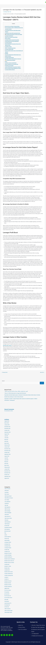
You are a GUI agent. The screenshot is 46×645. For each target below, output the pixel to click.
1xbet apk (6, 505)
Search (3, 380)
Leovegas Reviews (8, 42)
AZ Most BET (6, 525)
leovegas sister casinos (7, 345)
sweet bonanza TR (7, 603)
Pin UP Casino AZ (7, 595)
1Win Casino (6, 494)
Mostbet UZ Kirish (7, 582)
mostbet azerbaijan (8, 555)
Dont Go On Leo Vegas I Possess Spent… (12, 26)
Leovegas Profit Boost (9, 35)
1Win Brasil (6, 490)
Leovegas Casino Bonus (9, 57)
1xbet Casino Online (8, 518)
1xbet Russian (7, 523)
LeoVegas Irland (6, 11)
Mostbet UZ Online (7, 584)
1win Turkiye (6, 499)
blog (5, 532)
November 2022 (7, 450)
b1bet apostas (7, 529)
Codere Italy (6, 538)
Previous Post (4, 372)
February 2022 (7, 467)
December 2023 (7, 426)
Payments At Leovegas (9, 65)
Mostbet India (7, 568)
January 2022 (6, 469)
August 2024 (6, 421)
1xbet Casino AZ (7, 516)
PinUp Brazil (6, 601)
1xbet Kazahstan (7, 521)
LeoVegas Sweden (7, 547)
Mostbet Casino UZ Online (9, 562)
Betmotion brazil (7, 531)
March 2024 (6, 422)
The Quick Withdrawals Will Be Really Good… (13, 54)
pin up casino (6, 593)
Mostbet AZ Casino (8, 553)
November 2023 (7, 428)
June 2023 (6, 437)
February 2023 (7, 445)
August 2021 (6, 478)
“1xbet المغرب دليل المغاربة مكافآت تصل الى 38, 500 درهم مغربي (16, 391)
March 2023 (6, 443)
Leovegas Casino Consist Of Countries (12, 39)
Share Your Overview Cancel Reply (11, 37)
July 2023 (6, 435)
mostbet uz (6, 579)
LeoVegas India (7, 544)
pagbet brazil (6, 588)
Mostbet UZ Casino (8, 580)
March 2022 (6, 465)
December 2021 (7, 470)
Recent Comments (9, 409)
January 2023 (6, 446)
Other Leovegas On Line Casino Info (11, 64)
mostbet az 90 (7, 551)
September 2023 (7, 432)
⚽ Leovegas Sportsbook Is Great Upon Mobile (13, 34)
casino (5, 534)
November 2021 (7, 472)
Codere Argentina (7, 536)
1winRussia (6, 503)
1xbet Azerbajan (7, 510)
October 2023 (6, 430)
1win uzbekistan (7, 501)
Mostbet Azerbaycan (8, 556)
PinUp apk (6, 599)
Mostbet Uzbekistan (8, 586)
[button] (45, 2)
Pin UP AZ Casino (7, 590)
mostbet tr (6, 577)
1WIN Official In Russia (8, 497)
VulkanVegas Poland (8, 612)
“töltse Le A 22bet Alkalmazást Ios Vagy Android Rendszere (15, 393)
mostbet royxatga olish (8, 575)
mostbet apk (6, 549)
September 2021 (7, 476)
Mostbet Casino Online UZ (9, 560)
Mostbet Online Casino (8, 571)
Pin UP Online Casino (8, 597)
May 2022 (6, 461)
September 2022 (7, 454)
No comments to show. (8, 410)
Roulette (6, 53)
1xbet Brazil (6, 514)
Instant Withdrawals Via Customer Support (12, 66)
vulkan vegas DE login (8, 610)
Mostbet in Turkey (7, 566)
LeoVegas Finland (7, 542)
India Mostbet (7, 540)
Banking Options (8, 56)
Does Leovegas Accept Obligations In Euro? (13, 68)
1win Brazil (6, 492)
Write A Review (7, 38)
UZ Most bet (6, 606)
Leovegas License (8, 46)
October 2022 (6, 452)
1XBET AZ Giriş (7, 508)
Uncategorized (7, 604)
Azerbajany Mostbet (8, 527)
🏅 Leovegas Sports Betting (10, 60)
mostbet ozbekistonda (8, 573)
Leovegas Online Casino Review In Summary (13, 58)
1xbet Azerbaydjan (7, 512)
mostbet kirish (7, 569)
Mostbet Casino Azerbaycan (9, 558)
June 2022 (6, 459)
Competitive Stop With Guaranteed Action (12, 33)
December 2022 (7, 448)
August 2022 (6, 456)
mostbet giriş (6, 564)
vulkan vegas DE (7, 608)
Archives (6, 419)
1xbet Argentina (7, 507)
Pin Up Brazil (6, 592)
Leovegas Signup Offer (9, 49)
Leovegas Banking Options (10, 69)
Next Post (42, 372)
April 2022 (6, 463)
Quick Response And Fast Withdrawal (12, 41)
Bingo (6, 61)
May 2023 (6, 439)
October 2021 (6, 474)
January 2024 (6, 424)
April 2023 (6, 441)
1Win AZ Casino (7, 488)
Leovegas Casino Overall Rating (10, 62)
